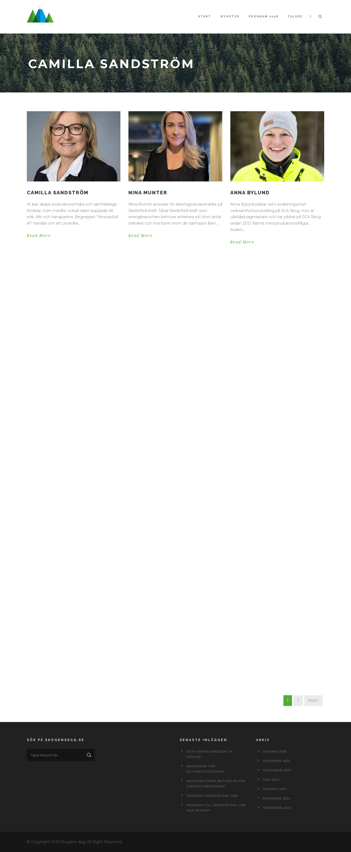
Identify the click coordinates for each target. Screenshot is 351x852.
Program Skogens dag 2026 (212, 796)
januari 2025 (275, 789)
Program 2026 (263, 16)
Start (204, 16)
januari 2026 (275, 751)
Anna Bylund (250, 192)
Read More (39, 235)
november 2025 (277, 770)
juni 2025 (271, 780)
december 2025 (276, 761)
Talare (294, 16)
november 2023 (277, 808)
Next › (313, 700)
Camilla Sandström (57, 192)
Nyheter (229, 16)
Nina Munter (147, 192)
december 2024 (277, 798)
